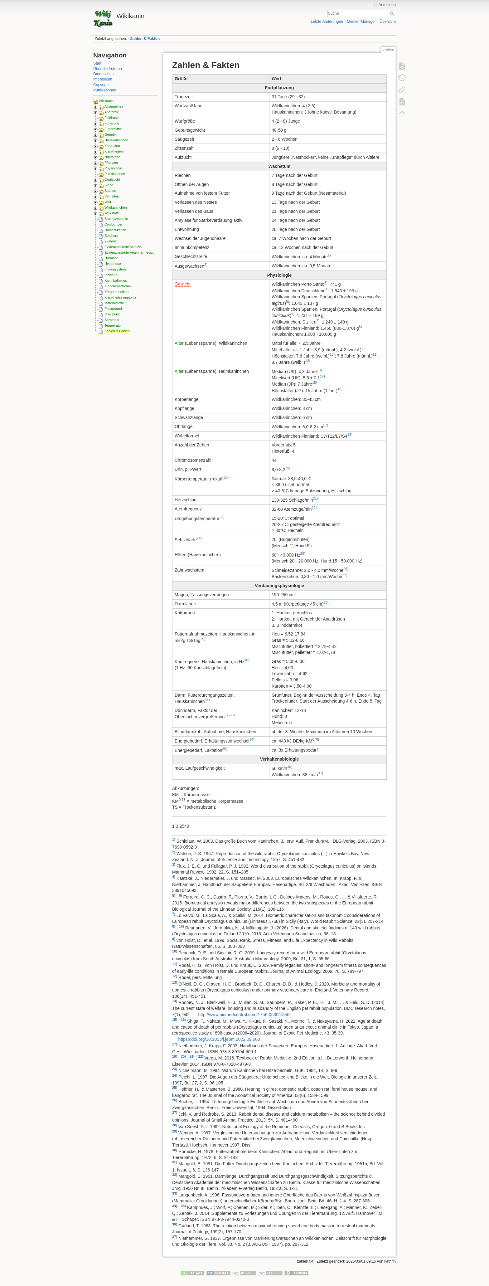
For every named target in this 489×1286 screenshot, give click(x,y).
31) (207, 700)
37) (320, 773)
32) (227, 715)
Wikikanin (106, 101)
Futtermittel (113, 129)
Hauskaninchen (116, 140)
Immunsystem (115, 269)
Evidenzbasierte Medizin (123, 247)
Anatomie (111, 112)
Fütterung (111, 123)
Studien (110, 190)
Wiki (107, 202)
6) (292, 314)
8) (360, 327)
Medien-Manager (361, 21)
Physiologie (113, 168)
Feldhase (111, 117)
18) (349, 434)
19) (287, 468)
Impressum (102, 79)
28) (326, 602)
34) (251, 739)
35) (224, 749)
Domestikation (115, 230)
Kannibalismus (115, 280)
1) (329, 255)
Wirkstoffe (112, 213)
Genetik (110, 134)
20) (226, 477)
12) (307, 361)
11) (375, 354)
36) (289, 767)
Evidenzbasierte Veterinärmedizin (129, 252)
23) (221, 517)
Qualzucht (112, 179)
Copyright (101, 85)
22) (314, 507)
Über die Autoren (107, 68)
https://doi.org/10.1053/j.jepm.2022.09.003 (219, 1039)
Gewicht (183, 283)
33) (232, 715)
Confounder (113, 224)
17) (325, 425)
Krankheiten (113, 151)
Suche (393, 13)
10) (332, 354)
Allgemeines (113, 106)
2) (205, 264)
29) (202, 639)
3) (325, 283)
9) (363, 348)
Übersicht (388, 21)
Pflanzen (111, 162)
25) (302, 553)
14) (322, 376)
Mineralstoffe (114, 303)
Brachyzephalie (116, 219)
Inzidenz (110, 275)
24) (199, 538)
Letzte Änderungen (327, 21)
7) (317, 320)
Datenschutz (103, 74)
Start (97, 63)
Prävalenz (112, 314)
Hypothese (112, 263)
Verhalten (111, 196)
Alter (179, 343)
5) (287, 302)
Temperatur (113, 325)
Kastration (112, 146)
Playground (113, 308)
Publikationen (104, 90)
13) (319, 370)
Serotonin (111, 320)
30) (246, 660)
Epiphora (111, 235)
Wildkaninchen (115, 207)
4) (327, 289)
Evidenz (110, 241)
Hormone (111, 258)
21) (315, 498)
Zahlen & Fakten (145, 39)
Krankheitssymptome (120, 297)
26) (345, 569)
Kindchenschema (117, 286)
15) (314, 382)
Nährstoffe (112, 157)
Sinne (108, 185)
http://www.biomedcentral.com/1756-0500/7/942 (244, 1014)
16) (339, 389)
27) (344, 575)
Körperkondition (116, 292)
